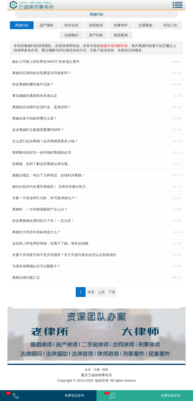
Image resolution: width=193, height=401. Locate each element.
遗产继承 (46, 25)
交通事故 (145, 25)
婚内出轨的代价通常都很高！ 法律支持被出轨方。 (50, 187)
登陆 (105, 369)
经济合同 (71, 25)
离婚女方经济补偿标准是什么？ (36, 232)
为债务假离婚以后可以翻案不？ (36, 266)
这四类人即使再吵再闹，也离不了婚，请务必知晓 (50, 243)
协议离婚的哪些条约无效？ (33, 84)
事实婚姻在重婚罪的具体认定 (34, 96)
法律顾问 (71, 35)
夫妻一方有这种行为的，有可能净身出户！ (45, 198)
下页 (111, 292)
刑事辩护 (121, 25)
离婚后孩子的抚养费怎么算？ (34, 118)
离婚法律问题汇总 (26, 277)
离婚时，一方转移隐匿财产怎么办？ (40, 209)
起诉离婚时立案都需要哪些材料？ (38, 130)
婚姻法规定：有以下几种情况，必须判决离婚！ (48, 175)
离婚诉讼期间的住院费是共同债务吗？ (41, 73)
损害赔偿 (96, 25)
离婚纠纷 (22, 25)
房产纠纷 (96, 35)
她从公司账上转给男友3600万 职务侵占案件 (46, 61)
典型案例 (121, 35)
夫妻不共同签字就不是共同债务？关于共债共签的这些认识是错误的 (64, 255)
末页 (91, 292)
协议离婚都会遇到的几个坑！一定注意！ (43, 221)
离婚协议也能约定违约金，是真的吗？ (41, 107)
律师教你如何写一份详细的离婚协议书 (41, 152)
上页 (101, 292)
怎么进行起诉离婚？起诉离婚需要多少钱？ (45, 141)
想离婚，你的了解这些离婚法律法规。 (41, 164)
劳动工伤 (170, 25)
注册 (97, 369)
